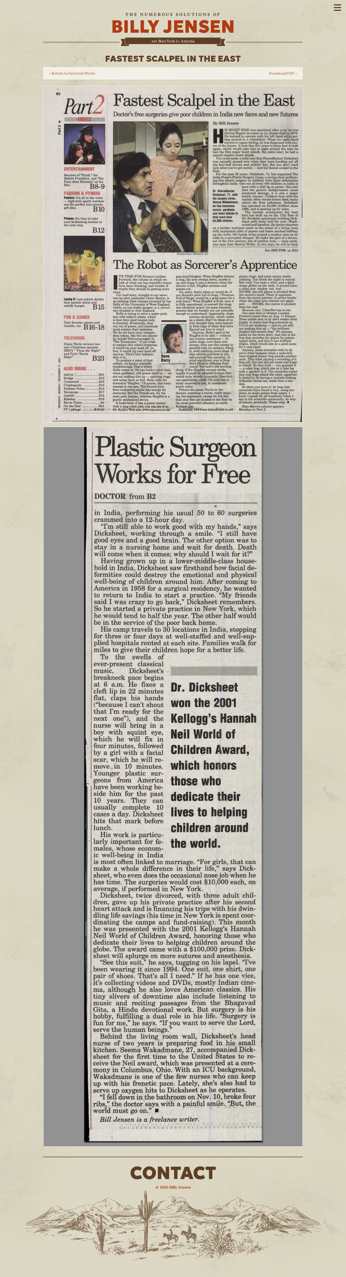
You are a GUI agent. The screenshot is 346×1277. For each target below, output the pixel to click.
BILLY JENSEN (173, 27)
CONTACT (173, 1173)
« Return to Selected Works (72, 73)
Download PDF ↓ (283, 73)
